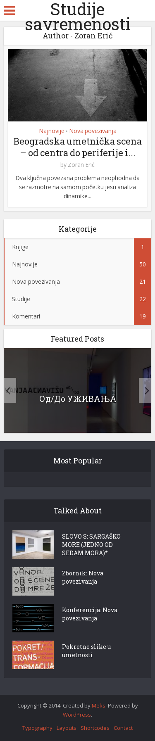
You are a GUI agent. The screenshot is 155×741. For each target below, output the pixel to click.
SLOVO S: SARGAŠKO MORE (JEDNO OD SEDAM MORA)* (91, 544)
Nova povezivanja (93, 131)
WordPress (77, 714)
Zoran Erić (81, 165)
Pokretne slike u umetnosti (86, 651)
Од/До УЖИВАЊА (78, 398)
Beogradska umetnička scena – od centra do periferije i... (78, 147)
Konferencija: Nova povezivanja (89, 614)
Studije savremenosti (78, 16)
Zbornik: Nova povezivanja (82, 577)
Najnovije (51, 131)
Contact (123, 728)
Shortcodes (95, 728)
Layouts (66, 728)
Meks (98, 705)
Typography (37, 728)
